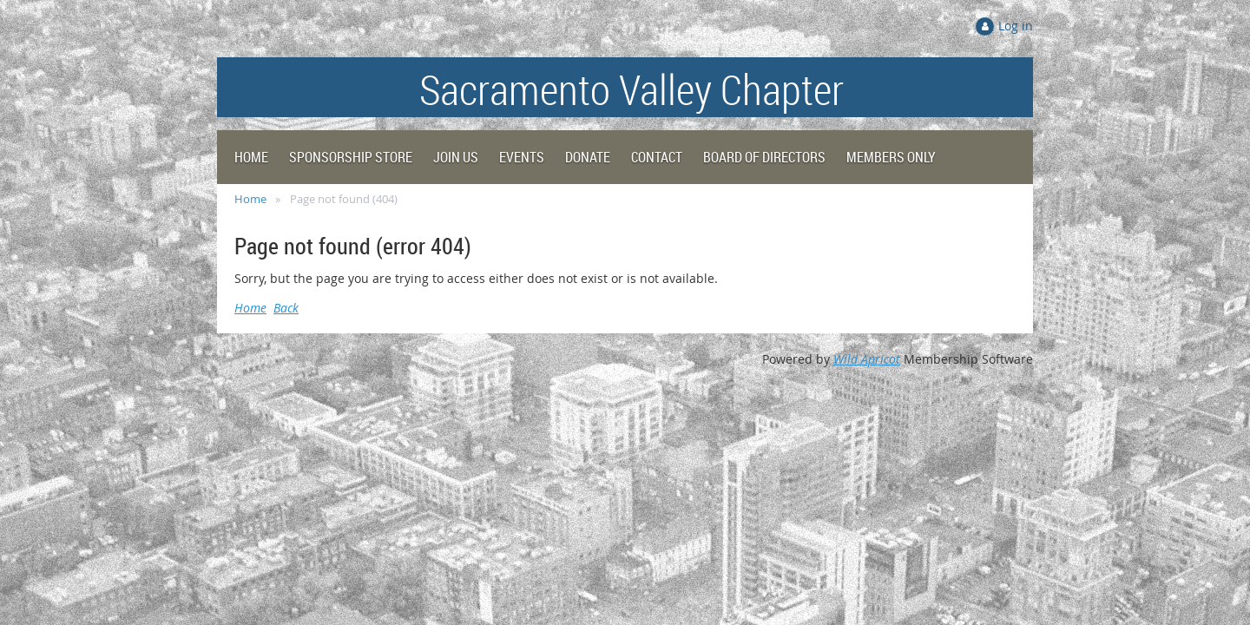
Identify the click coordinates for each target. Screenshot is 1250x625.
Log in (1015, 25)
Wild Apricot (866, 359)
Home (250, 199)
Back (286, 307)
